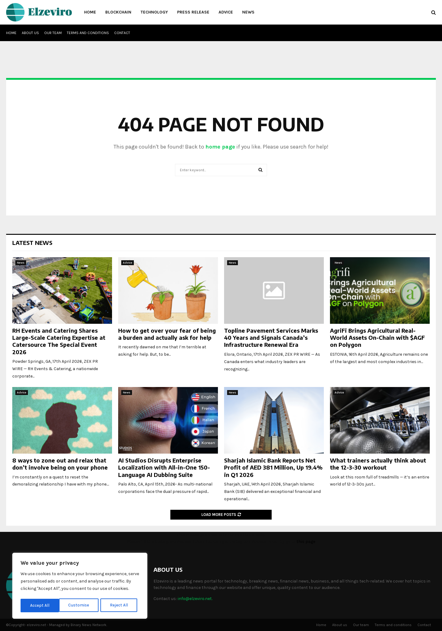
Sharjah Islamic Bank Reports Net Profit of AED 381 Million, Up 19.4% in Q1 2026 (273, 467)
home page (220, 146)
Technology (154, 12)
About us (30, 33)
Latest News (32, 242)
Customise (40, 605)
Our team (53, 33)
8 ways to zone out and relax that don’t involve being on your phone (60, 464)
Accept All (120, 605)
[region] (79, 586)
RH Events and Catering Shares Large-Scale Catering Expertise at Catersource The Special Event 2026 (58, 341)
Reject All (81, 605)
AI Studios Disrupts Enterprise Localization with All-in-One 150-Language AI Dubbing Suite (164, 467)
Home (90, 12)
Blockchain (118, 12)
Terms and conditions (88, 33)
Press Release (193, 12)
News (248, 12)
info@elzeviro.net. (195, 598)
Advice (226, 12)
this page (306, 541)
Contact (122, 33)
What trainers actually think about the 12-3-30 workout (378, 464)
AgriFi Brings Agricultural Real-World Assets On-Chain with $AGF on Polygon (377, 337)
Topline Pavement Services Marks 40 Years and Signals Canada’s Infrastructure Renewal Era (271, 337)
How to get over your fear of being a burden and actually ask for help (167, 334)
